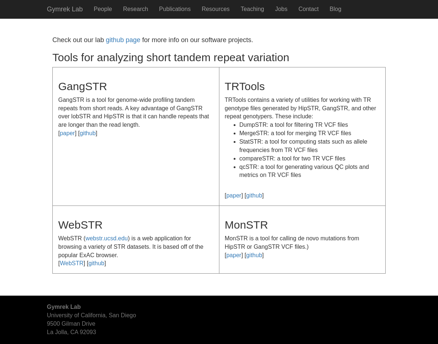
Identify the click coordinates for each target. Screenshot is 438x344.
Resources (216, 9)
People (103, 9)
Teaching (252, 9)
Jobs (281, 9)
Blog (335, 9)
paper (67, 133)
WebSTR (71, 263)
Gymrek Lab (65, 9)
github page (123, 40)
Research (135, 9)
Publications (174, 9)
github (88, 133)
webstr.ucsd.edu (106, 238)
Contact (308, 9)
